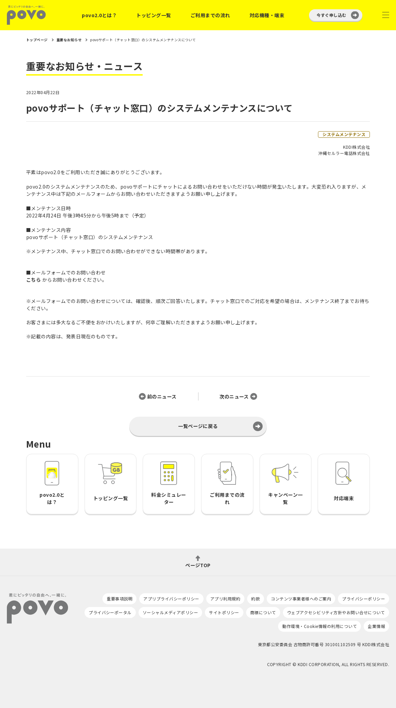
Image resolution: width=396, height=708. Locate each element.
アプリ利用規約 (225, 599)
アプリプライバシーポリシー (171, 599)
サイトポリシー (224, 612)
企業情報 (376, 626)
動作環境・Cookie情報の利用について (319, 626)
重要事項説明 (119, 599)
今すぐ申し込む (331, 15)
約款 (255, 599)
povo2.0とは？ (99, 15)
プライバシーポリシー (363, 599)
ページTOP (198, 564)
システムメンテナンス (343, 134)
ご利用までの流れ (210, 15)
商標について (263, 612)
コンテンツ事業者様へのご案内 (301, 599)
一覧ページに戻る (198, 426)
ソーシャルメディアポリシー (170, 612)
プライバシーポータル (110, 612)
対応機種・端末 (267, 15)
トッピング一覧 (153, 15)
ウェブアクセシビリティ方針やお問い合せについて (336, 612)
